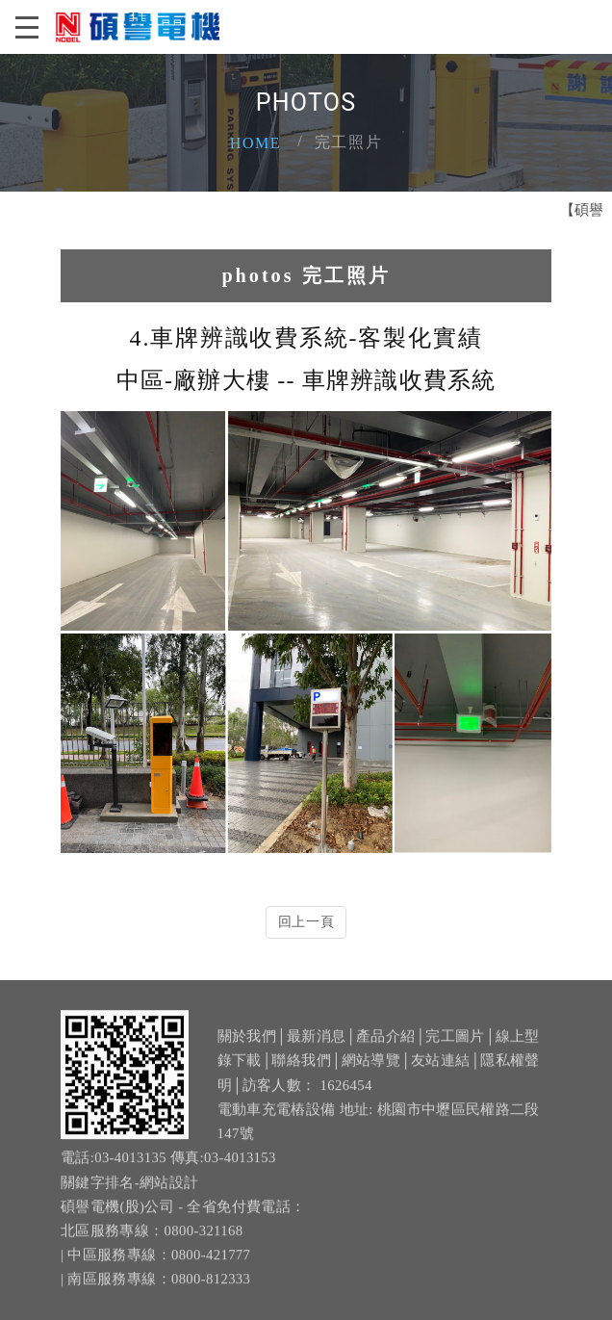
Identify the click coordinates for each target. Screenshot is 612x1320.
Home (256, 143)
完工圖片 (454, 1047)
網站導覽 (371, 1071)
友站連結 (440, 1071)
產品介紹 (385, 1047)
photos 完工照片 (305, 275)
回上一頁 (306, 922)
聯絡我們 (300, 1071)
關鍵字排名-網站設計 (130, 1193)
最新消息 (316, 1047)
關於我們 (246, 1047)
